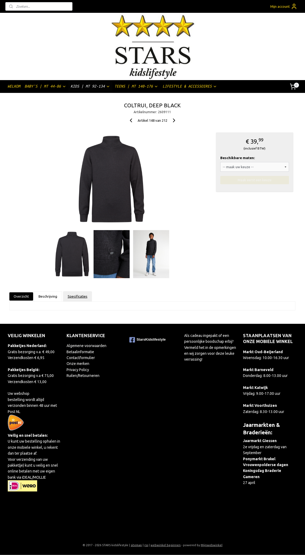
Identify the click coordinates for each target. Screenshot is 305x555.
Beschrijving (48, 296)
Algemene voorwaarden (86, 346)
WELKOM (13, 86)
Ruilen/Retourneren (83, 375)
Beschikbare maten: (237, 158)
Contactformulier (81, 358)
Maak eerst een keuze (255, 180)
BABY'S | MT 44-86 (45, 86)
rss (146, 545)
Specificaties (77, 296)
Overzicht (21, 296)
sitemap (136, 545)
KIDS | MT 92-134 (90, 86)
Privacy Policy (78, 370)
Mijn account (283, 6)
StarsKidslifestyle (147, 340)
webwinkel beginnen (165, 545)
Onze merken (78, 363)
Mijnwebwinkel (211, 545)
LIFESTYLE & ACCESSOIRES (190, 86)
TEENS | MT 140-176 (136, 86)
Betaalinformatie (80, 352)
